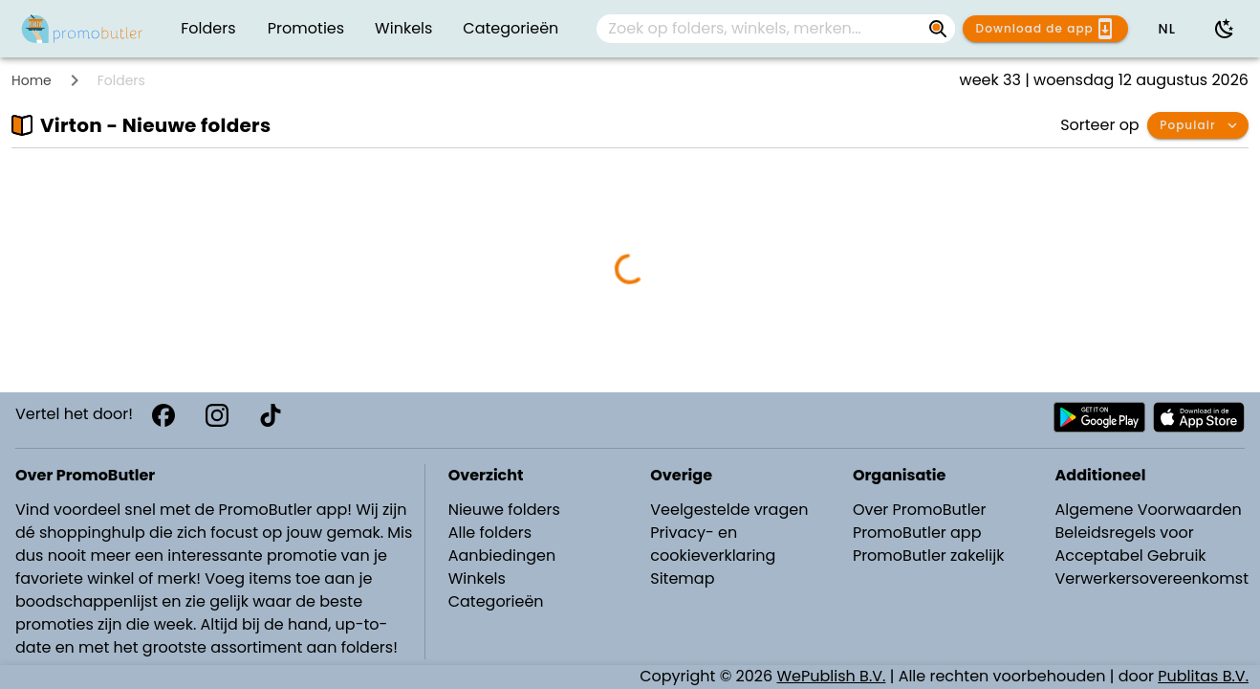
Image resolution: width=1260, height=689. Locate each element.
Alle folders (490, 533)
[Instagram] (217, 415)
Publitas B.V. (1203, 676)
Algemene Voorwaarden (1147, 510)
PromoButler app (917, 533)
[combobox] (776, 28)
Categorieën (496, 601)
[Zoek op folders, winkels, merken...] (760, 28)
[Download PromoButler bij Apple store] (1199, 417)
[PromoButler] (82, 29)
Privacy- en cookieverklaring (712, 544)
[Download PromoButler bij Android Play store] (1099, 417)
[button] (1166, 28)
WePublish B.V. (831, 676)
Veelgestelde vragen (729, 510)
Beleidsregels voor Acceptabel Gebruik (1130, 544)
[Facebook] (163, 415)
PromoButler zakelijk (929, 556)
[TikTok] (270, 415)
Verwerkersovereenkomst (1151, 578)
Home (31, 80)
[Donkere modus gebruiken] (1225, 28)
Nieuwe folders (504, 510)
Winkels (477, 578)
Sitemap (682, 578)
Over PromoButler (920, 510)
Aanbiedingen (501, 556)
